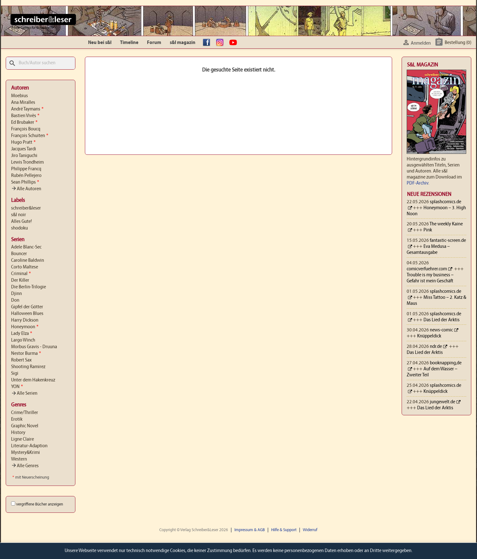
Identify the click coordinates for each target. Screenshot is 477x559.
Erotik (16, 419)
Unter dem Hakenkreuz (33, 380)
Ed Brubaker (24, 122)
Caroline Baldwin (27, 260)
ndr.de (436, 346)
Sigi (14, 373)
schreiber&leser (26, 208)
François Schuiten (29, 135)
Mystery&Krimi (25, 452)
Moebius (19, 95)
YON (17, 386)
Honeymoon (24, 327)
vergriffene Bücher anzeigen (39, 504)
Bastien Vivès (25, 115)
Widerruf (310, 530)
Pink (427, 230)
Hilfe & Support (283, 530)
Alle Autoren (26, 189)
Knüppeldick (429, 336)
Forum (154, 42)
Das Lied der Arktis (441, 320)
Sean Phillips (25, 182)
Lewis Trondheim (27, 162)
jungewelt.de (442, 402)
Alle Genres (25, 465)
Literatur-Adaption (29, 446)
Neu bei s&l (99, 42)
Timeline (129, 42)
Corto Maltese (24, 267)
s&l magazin (182, 42)
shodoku (19, 228)
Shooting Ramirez (28, 366)
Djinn (16, 293)
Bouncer (19, 253)
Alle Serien (24, 393)
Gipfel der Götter (27, 307)
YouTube (234, 42)
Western (19, 459)
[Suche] (40, 63)
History (18, 432)
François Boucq (25, 129)
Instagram (221, 42)
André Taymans (27, 109)
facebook (208, 42)
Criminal (21, 273)
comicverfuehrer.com (427, 269)
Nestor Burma (26, 353)
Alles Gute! (21, 221)
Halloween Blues (27, 313)
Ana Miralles (23, 102)
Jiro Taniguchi (24, 155)
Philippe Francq (26, 169)
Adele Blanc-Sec (26, 247)
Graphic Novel (24, 426)
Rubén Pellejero (26, 175)
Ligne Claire (22, 439)
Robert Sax (21, 360)
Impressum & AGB (249, 530)
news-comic (441, 330)
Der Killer (20, 280)
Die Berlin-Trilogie (28, 287)
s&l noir (18, 214)
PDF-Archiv (417, 183)
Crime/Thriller (24, 412)
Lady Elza (21, 333)
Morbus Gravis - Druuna (34, 346)
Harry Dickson (24, 320)
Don (15, 300)
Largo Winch (23, 340)
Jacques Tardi (23, 149)
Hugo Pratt (23, 142)
